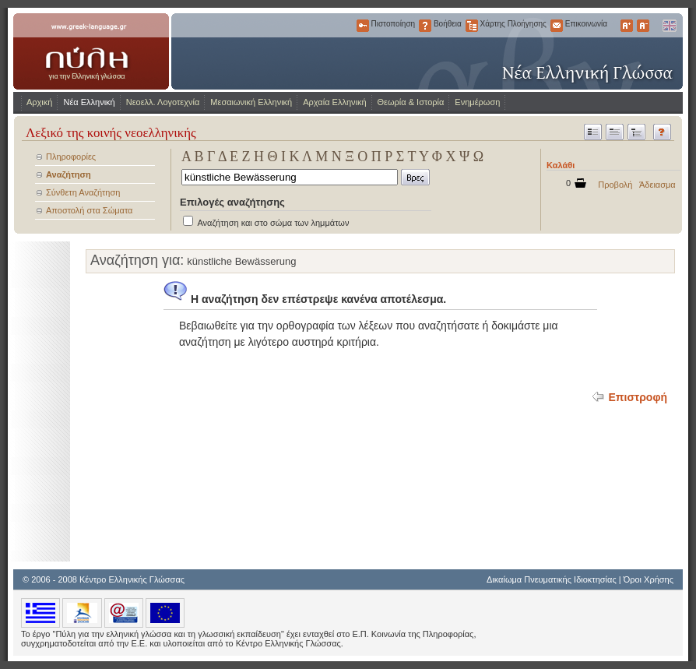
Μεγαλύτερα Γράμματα (626, 25)
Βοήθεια (425, 25)
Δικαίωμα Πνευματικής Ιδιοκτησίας (552, 579)
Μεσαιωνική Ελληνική (251, 102)
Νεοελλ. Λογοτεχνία (163, 102)
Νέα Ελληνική (88, 102)
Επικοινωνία (556, 25)
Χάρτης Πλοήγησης (472, 25)
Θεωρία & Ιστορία (411, 102)
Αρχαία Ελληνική (334, 102)
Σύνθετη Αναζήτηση (83, 192)
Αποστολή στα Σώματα (89, 210)
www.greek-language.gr (91, 51)
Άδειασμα (657, 184)
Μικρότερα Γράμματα (643, 25)
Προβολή (615, 184)
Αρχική (39, 102)
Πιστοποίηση (363, 25)
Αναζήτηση (68, 174)
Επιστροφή (637, 397)
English (669, 25)
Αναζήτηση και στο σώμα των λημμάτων (273, 222)
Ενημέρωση (477, 102)
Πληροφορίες (71, 156)
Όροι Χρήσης (648, 579)
